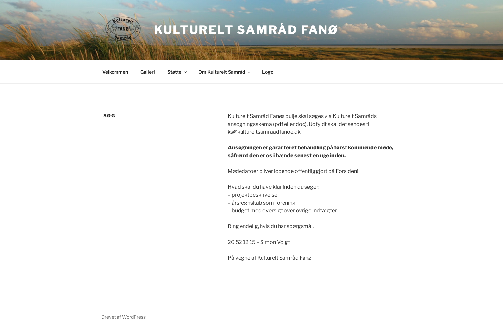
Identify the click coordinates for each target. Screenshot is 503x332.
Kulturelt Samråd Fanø (246, 30)
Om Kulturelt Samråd (225, 72)
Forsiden (346, 171)
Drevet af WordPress (123, 317)
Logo (267, 72)
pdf (279, 124)
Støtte (177, 72)
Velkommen (115, 72)
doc (300, 124)
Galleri (147, 72)
